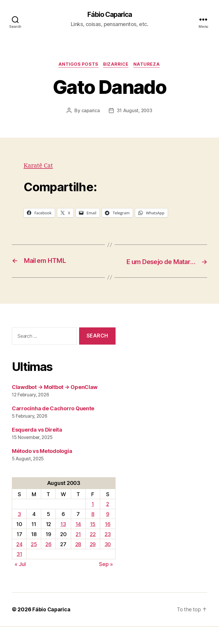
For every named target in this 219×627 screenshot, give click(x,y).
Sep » (106, 565)
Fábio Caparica (109, 14)
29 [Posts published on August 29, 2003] (92, 545)
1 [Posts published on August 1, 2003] (92, 505)
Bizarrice (116, 65)
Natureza (148, 65)
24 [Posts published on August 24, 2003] (19, 545)
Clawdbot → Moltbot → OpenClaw (54, 388)
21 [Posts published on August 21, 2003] (77, 535)
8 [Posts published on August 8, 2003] (92, 515)
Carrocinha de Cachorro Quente (53, 409)
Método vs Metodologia (42, 451)
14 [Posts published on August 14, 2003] (77, 525)
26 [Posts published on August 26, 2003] (48, 545)
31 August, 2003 (134, 111)
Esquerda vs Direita (37, 430)
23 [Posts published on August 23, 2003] (107, 535)
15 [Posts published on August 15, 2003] (92, 525)
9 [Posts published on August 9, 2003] (107, 515)
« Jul (20, 565)
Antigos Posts (77, 65)
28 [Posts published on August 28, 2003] (78, 545)
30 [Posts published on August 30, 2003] (107, 545)
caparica (90, 111)
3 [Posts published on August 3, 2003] (19, 515)
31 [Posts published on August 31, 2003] (19, 555)
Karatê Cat (39, 167)
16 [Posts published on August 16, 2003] (107, 525)
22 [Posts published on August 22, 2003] (92, 535)
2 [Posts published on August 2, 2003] (107, 505)
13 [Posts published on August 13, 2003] (62, 525)
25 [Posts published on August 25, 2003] (33, 545)
